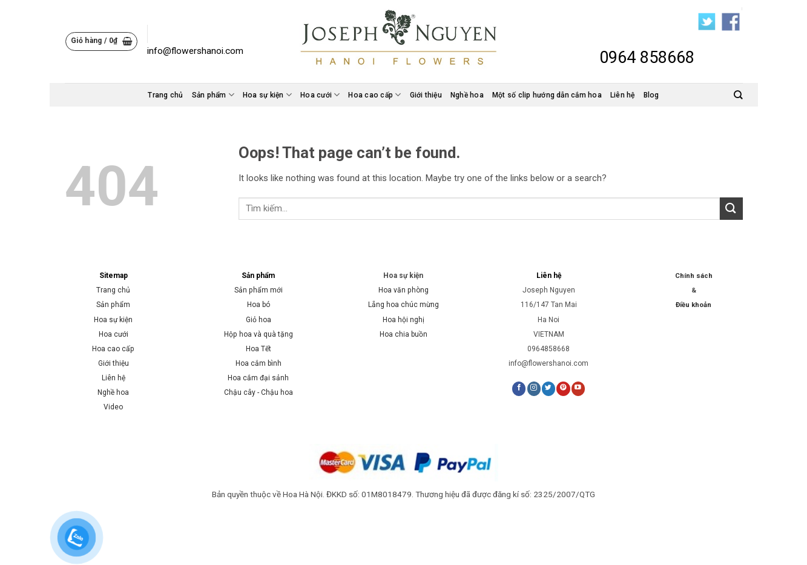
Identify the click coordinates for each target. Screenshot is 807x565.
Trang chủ (165, 95)
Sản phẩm (213, 95)
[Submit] (731, 208)
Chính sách (694, 276)
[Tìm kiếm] (738, 95)
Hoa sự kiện (267, 95)
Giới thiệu (426, 95)
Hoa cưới (320, 95)
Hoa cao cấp (374, 95)
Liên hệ (622, 95)
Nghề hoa (467, 95)
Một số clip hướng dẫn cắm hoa (547, 95)
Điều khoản (693, 305)
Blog (651, 95)
